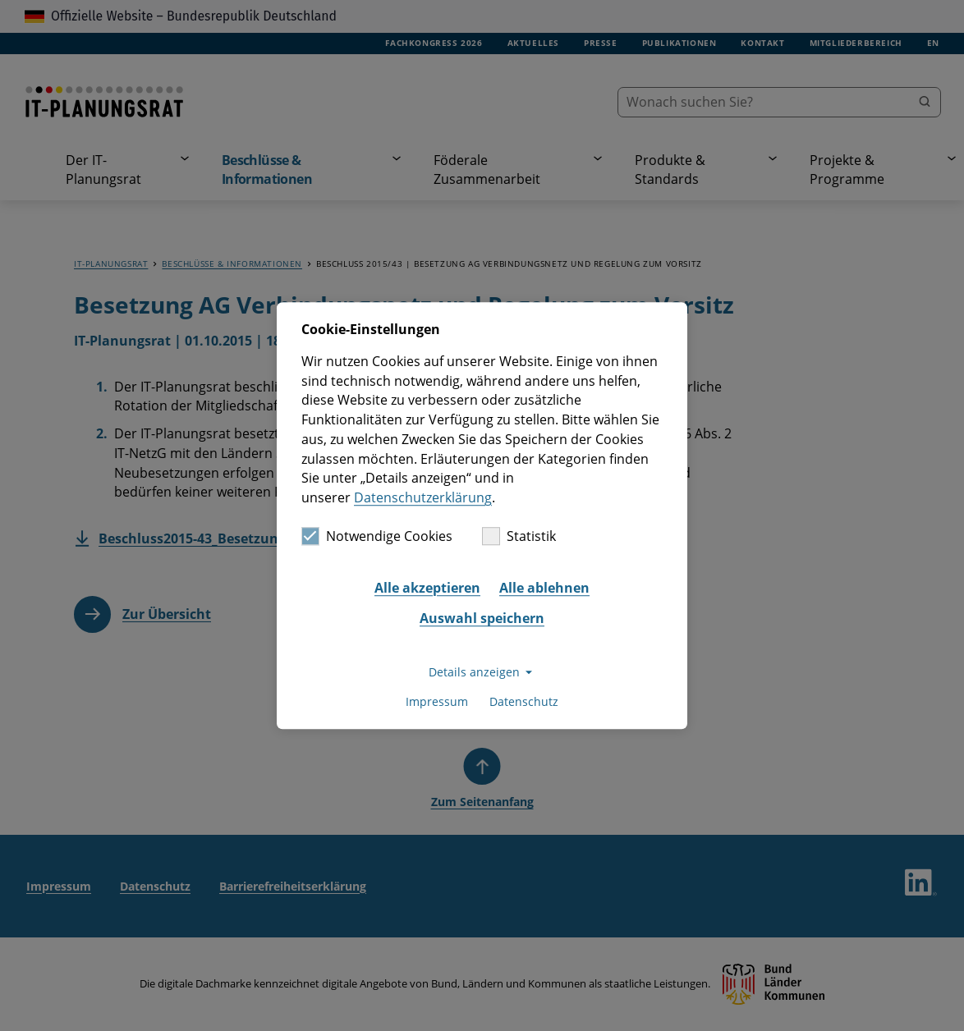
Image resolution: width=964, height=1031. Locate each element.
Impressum (437, 702)
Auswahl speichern (482, 619)
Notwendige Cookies (376, 536)
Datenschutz (523, 702)
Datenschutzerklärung (423, 497)
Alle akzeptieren (427, 588)
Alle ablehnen (544, 588)
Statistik (519, 536)
